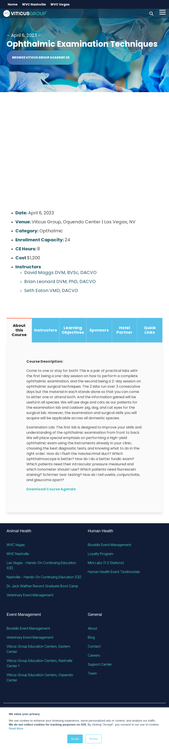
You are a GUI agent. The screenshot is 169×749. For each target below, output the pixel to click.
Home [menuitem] (13, 4)
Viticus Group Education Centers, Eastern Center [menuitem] (39, 649)
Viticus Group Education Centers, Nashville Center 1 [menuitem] (40, 663)
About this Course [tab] (19, 330)
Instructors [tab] (45, 330)
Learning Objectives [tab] (73, 330)
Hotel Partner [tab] (124, 330)
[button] (162, 12)
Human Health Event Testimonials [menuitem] (114, 572)
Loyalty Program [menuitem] (100, 554)
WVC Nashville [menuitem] (34, 4)
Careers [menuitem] (94, 655)
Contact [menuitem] (94, 646)
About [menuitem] (92, 628)
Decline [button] (93, 738)
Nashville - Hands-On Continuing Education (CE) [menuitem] (44, 577)
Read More (16, 728)
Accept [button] (75, 738)
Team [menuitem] (92, 673)
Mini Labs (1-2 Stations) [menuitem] (106, 563)
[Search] (151, 13)
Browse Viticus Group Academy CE (41, 58)
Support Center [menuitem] (100, 664)
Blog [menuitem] (91, 637)
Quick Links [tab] (150, 330)
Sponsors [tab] (99, 330)
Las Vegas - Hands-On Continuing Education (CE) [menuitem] (42, 565)
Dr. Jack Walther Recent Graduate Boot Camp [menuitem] (42, 586)
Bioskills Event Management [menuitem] (109, 545)
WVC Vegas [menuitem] (60, 4)
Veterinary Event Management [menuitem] (30, 595)
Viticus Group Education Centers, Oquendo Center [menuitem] (40, 677)
